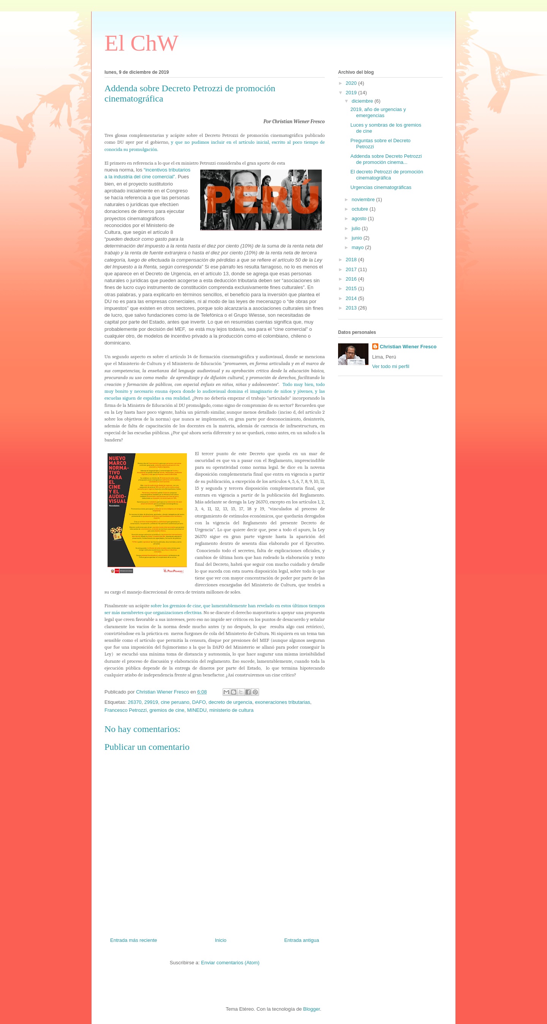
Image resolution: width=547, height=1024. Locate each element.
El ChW (141, 43)
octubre (361, 209)
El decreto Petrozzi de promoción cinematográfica (386, 175)
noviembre (364, 199)
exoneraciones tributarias (282, 702)
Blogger (311, 1009)
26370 (134, 702)
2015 (352, 288)
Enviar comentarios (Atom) (230, 962)
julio (357, 228)
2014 (352, 298)
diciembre (363, 101)
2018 (352, 259)
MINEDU (197, 710)
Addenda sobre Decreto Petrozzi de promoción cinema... (386, 159)
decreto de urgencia (230, 702)
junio (358, 238)
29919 (151, 702)
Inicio (220, 940)
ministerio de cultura (231, 710)
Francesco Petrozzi (125, 710)
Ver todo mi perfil (390, 366)
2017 (352, 269)
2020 (352, 83)
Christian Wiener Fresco (408, 346)
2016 (352, 279)
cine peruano (175, 702)
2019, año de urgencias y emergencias (378, 112)
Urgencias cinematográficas (380, 187)
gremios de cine (167, 710)
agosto (360, 218)
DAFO (199, 702)
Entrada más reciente (133, 940)
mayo (358, 247)
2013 (352, 308)
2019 (352, 92)
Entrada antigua (301, 940)
